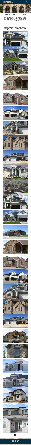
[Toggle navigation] (26, 2)
